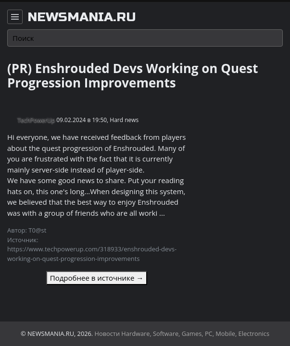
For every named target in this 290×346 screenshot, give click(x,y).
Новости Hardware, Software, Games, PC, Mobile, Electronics (182, 333)
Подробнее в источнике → (96, 278)
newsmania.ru (81, 17)
